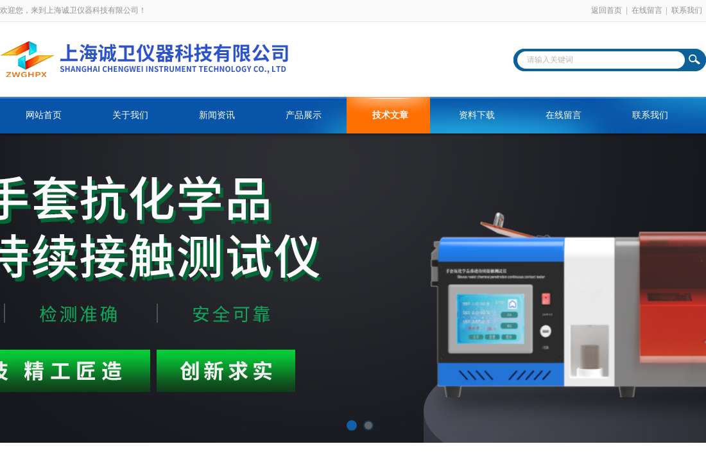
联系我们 (686, 10)
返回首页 (606, 10)
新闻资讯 (217, 115)
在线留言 (647, 10)
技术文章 (390, 115)
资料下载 (477, 115)
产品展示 (304, 115)
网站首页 (44, 115)
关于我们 (130, 115)
